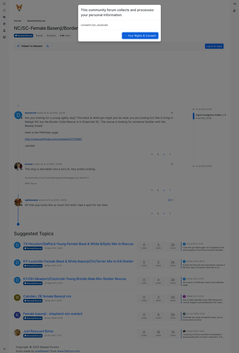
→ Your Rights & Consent (140, 35)
